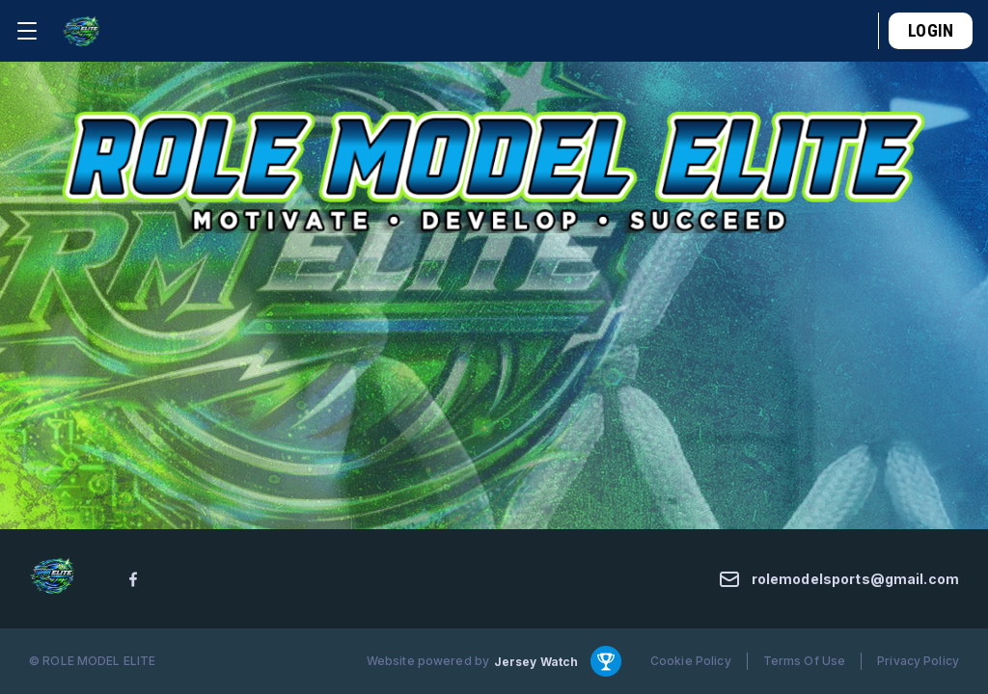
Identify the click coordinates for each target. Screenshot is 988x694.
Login (930, 30)
